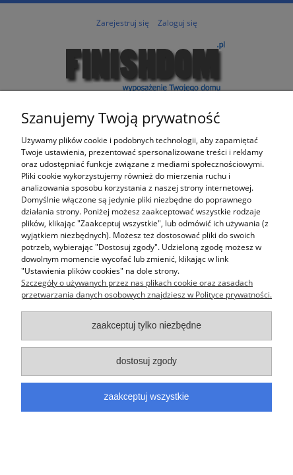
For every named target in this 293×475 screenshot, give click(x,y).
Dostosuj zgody (146, 361)
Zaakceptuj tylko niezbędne (146, 326)
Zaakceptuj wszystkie (146, 397)
